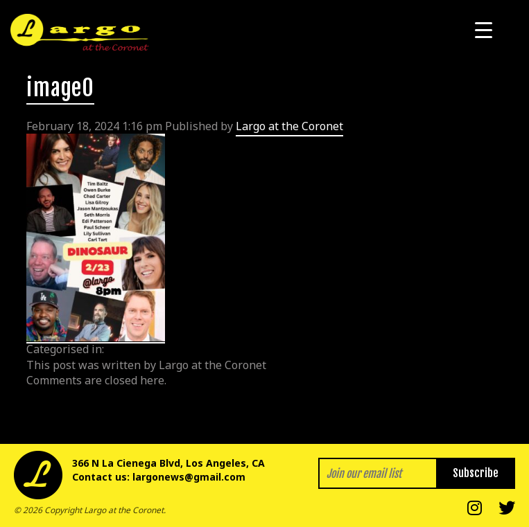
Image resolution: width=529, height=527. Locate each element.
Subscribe (475, 473)
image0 (60, 88)
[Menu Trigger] (484, 29)
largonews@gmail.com (188, 476)
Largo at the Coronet (289, 126)
